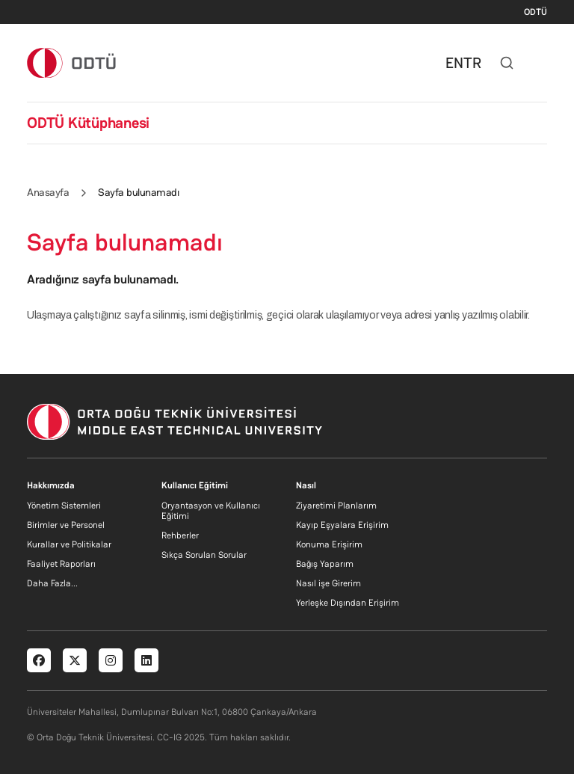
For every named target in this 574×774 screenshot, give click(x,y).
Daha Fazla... (52, 583)
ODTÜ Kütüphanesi (88, 123)
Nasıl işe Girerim (328, 583)
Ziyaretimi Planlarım (336, 506)
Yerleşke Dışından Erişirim (347, 603)
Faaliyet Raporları (61, 564)
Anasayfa (48, 192)
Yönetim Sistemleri (64, 506)
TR (472, 63)
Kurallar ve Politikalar (69, 544)
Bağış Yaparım (325, 564)
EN (454, 63)
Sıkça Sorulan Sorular (204, 555)
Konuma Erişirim (329, 544)
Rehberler (180, 535)
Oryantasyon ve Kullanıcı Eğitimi (210, 511)
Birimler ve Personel (66, 525)
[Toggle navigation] (539, 63)
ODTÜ (535, 12)
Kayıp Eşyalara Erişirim (342, 525)
